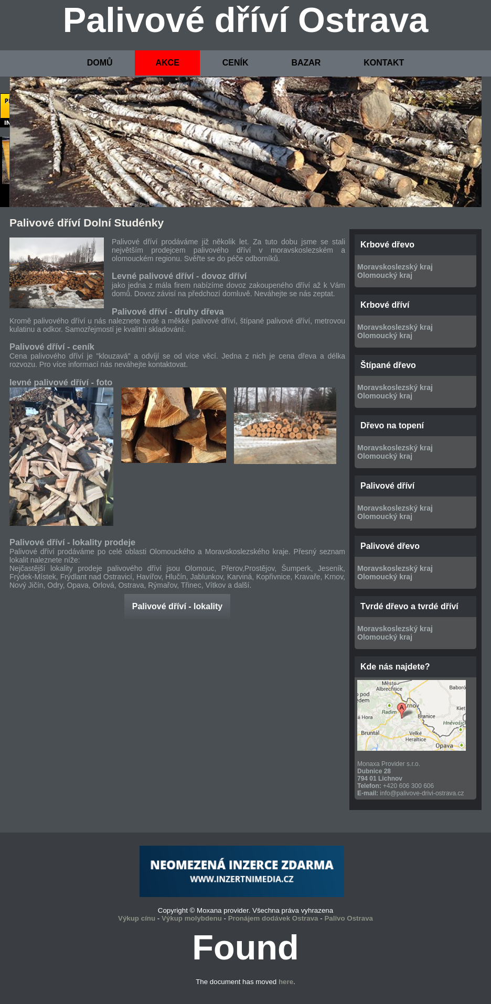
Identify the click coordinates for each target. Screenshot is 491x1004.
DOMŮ (100, 62)
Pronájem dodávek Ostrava (273, 918)
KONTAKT (384, 62)
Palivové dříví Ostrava (246, 20)
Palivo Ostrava (348, 918)
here (286, 982)
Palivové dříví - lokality (177, 606)
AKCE (167, 62)
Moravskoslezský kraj (395, 267)
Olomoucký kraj (384, 275)
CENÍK (235, 62)
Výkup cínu (136, 918)
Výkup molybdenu (192, 918)
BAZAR (306, 62)
